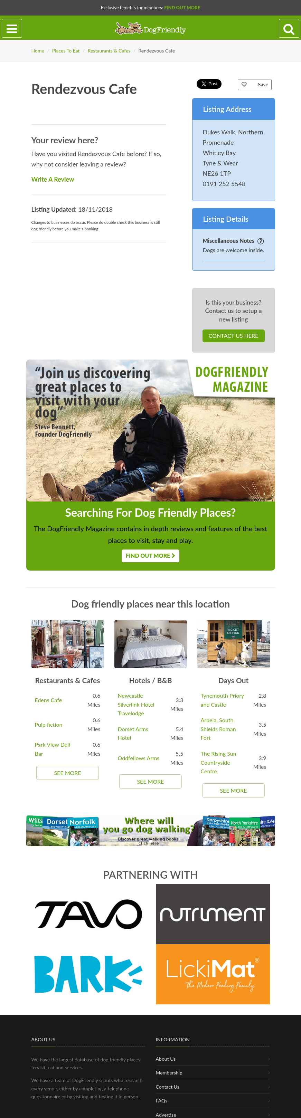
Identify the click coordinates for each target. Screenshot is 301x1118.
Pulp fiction (49, 724)
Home (37, 51)
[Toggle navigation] (12, 28)
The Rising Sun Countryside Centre (218, 762)
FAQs (162, 1100)
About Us (166, 1059)
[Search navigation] (289, 28)
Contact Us (167, 1087)
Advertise (166, 1115)
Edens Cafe (48, 700)
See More (67, 773)
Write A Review (52, 179)
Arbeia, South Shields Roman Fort (218, 729)
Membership (169, 1073)
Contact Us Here (233, 335)
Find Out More (182, 7)
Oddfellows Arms (139, 758)
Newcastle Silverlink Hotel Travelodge (136, 704)
